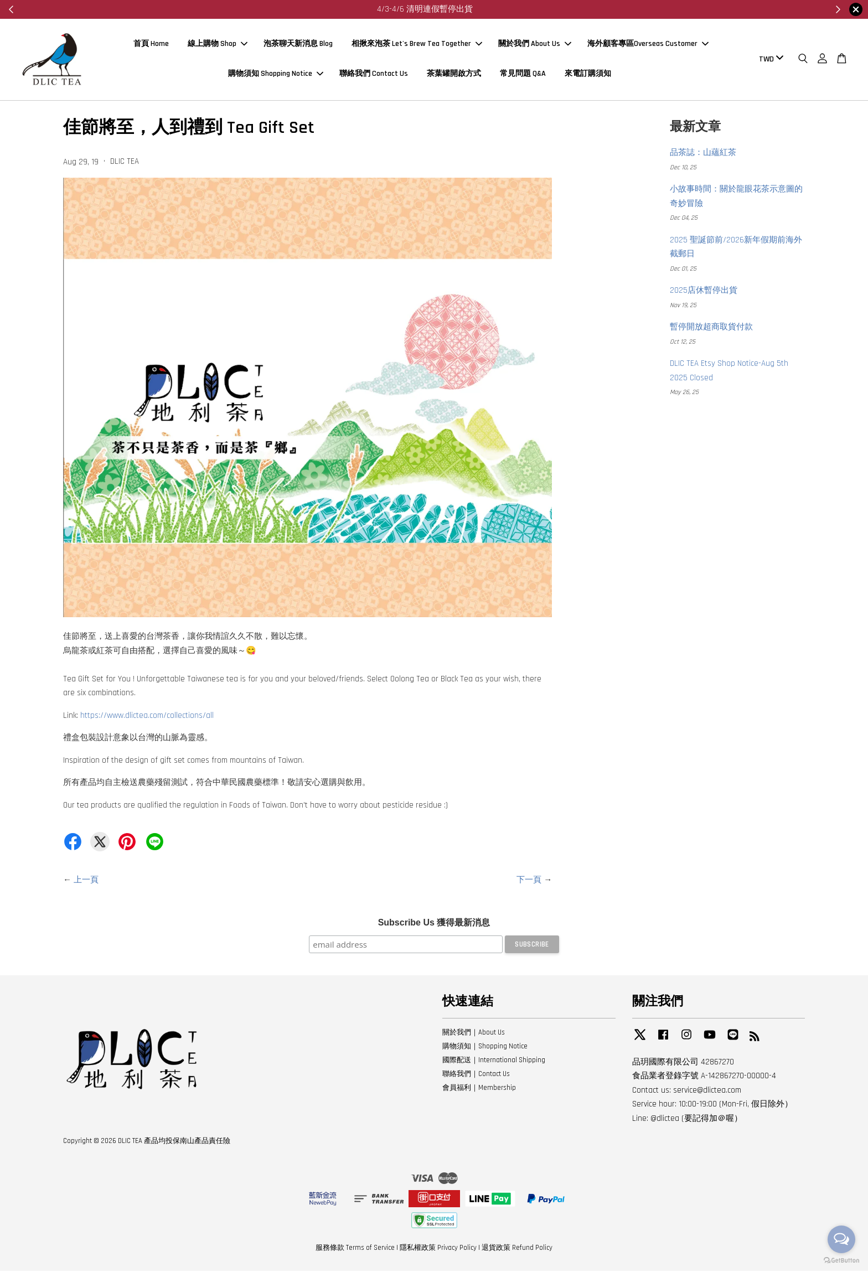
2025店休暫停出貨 (703, 292)
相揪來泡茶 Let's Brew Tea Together (417, 45)
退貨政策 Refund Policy (517, 1249)
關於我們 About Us (534, 45)
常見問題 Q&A (523, 75)
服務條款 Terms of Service (355, 1249)
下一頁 (528, 881)
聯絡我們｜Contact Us (476, 1075)
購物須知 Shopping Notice (275, 75)
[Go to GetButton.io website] (841, 1260)
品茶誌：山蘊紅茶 (703, 154)
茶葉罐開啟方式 (454, 75)
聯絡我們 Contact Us (373, 75)
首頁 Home (151, 45)
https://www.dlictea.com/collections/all (147, 717)
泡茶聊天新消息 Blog (298, 45)
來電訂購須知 (588, 75)
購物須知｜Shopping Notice (485, 1047)
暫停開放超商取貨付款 (711, 328)
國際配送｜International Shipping (493, 1061)
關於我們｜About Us (473, 1034)
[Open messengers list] (841, 1239)
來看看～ (474, 9)
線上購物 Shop (217, 45)
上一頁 (86, 881)
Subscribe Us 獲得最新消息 (434, 924)
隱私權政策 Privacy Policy (438, 1249)
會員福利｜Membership (479, 1088)
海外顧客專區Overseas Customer (648, 45)
